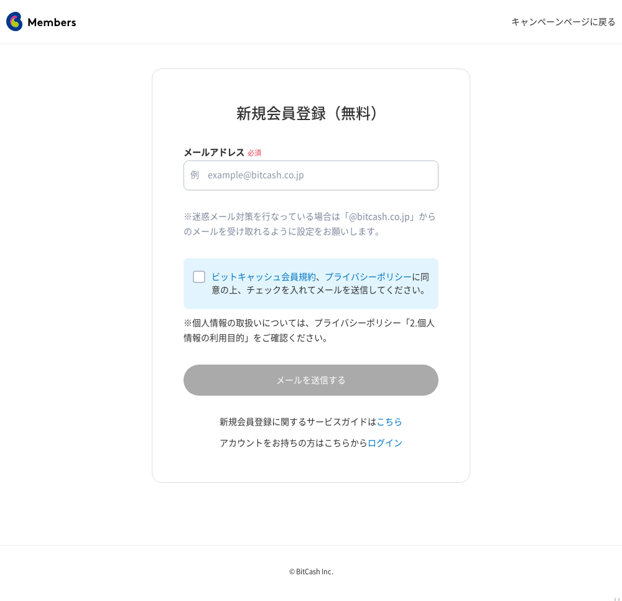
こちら (389, 421)
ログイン (385, 443)
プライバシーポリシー (368, 277)
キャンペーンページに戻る (563, 21)
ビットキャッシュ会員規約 (263, 277)
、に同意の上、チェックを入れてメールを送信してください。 (320, 283)
